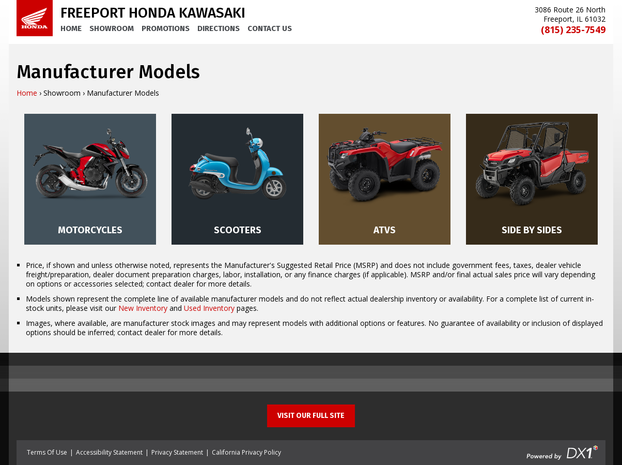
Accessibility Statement (109, 452)
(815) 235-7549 (573, 30)
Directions (218, 28)
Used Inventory (209, 308)
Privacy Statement (177, 452)
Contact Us (269, 28)
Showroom (111, 28)
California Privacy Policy (246, 452)
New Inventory (142, 308)
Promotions (166, 28)
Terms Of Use (47, 452)
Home (71, 28)
